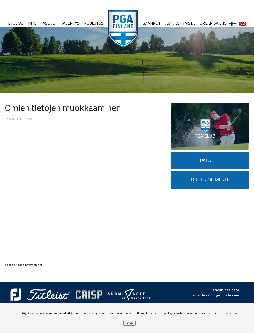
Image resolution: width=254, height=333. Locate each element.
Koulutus (93, 23)
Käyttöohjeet (33, 264)
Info (32, 23)
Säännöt (152, 23)
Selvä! (129, 323)
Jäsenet (49, 23)
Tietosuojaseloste (224, 289)
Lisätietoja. (230, 313)
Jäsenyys (70, 23)
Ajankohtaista (180, 23)
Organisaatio (213, 23)
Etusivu (15, 23)
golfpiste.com (227, 295)
